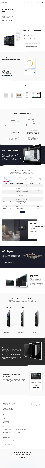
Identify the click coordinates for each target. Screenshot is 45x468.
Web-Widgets (4, 68)
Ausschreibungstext (11, 18)
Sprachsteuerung (5, 70)
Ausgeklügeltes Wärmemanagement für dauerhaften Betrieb (32, 43)
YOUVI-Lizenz (38, 183)
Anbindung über (12, 183)
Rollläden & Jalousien (5, 64)
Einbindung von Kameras (6, 72)
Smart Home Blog (37, 0)
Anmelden (30, 0)
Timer (3, 65)
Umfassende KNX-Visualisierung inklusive (29, 34)
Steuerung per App (5, 69)
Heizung (4, 66)
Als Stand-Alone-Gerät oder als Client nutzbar (30, 37)
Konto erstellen (33, 0)
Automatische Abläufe (6, 71)
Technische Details (4, 20)
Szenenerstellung (5, 67)
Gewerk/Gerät (5, 183)
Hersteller (31, 183)
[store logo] (4, 2)
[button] (41, 0)
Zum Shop (10, 20)
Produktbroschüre (4, 18)
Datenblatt (30, 399)
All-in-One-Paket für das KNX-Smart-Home (30, 35)
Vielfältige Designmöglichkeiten (28, 44)
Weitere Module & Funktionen (7, 75)
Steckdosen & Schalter (6, 63)
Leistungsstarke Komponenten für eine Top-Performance (31, 41)
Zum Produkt (36, 387)
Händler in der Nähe (35, 389)
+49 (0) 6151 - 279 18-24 (22, 457)
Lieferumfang (14, 399)
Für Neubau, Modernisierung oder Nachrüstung (30, 46)
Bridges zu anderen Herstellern (7, 73)
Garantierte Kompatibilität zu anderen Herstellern (30, 40)
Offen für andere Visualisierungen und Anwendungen (31, 38)
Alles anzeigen (22, 211)
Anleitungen (38, 399)
